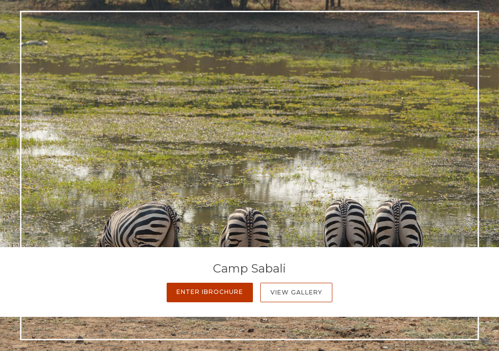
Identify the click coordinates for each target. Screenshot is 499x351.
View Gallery (296, 292)
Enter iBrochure (209, 291)
